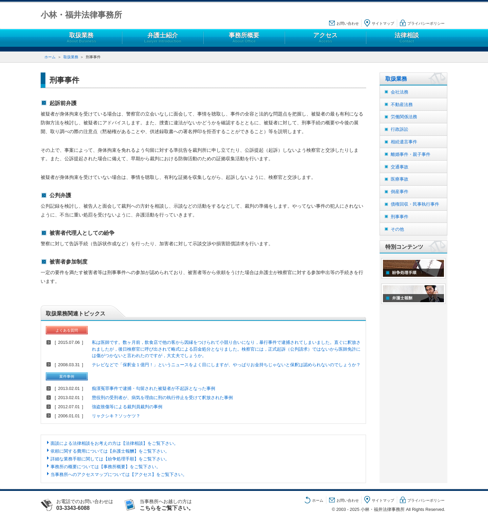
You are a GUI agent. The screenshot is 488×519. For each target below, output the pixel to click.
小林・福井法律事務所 (81, 14)
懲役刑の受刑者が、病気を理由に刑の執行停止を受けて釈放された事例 (162, 397)
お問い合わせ (348, 23)
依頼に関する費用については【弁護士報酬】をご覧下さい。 (109, 451)
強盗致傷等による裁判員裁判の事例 (127, 406)
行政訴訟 (399, 129)
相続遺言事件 (404, 141)
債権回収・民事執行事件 (415, 204)
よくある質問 (67, 330)
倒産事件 (399, 191)
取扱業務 (81, 38)
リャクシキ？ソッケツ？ (116, 415)
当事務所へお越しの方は (173, 505)
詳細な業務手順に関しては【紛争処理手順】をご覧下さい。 (109, 458)
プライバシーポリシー (426, 23)
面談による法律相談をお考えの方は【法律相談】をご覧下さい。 (114, 443)
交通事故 (399, 166)
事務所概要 (244, 38)
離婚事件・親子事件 (410, 154)
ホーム (50, 57)
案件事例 (66, 376)
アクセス (325, 38)
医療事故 (399, 179)
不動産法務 (402, 104)
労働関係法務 (404, 116)
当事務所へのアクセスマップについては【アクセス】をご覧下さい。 (118, 474)
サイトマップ (383, 23)
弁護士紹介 (162, 38)
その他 (397, 229)
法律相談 (406, 38)
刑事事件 (399, 216)
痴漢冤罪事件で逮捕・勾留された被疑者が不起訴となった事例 (153, 388)
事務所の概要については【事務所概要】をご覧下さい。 (105, 466)
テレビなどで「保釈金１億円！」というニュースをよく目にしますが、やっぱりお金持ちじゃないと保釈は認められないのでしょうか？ (226, 364)
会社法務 (399, 92)
